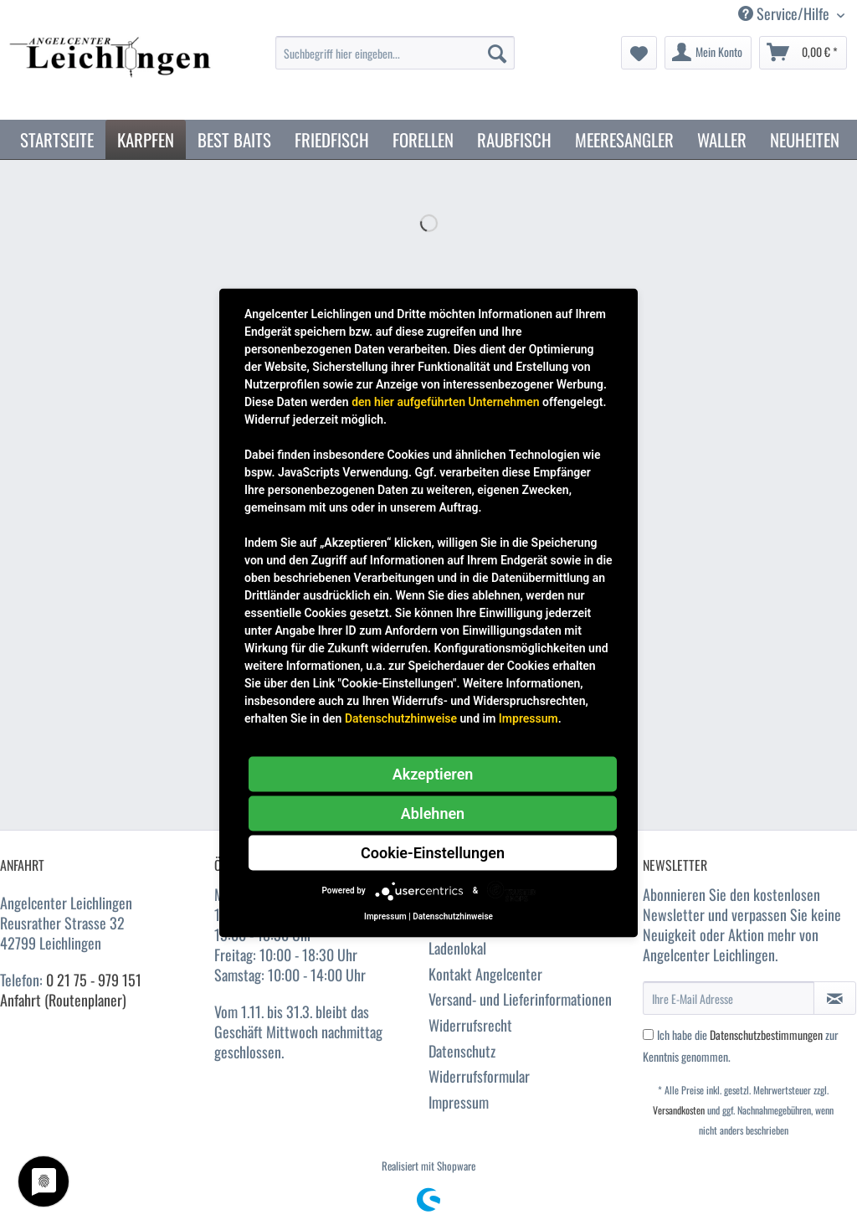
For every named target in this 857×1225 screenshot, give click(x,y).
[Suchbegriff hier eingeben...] (395, 52)
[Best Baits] (234, 139)
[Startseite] (56, 139)
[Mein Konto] (708, 52)
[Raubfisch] (514, 139)
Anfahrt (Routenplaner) (63, 1000)
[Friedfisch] (332, 139)
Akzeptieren (433, 773)
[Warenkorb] (803, 52)
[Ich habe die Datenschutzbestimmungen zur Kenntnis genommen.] (648, 1034)
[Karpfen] (145, 139)
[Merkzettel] (639, 52)
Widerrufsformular (479, 1076)
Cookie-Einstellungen (433, 852)
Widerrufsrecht (470, 1025)
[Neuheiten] (804, 139)
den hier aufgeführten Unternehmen (445, 401)
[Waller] (721, 139)
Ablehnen (432, 812)
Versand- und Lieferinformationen (520, 999)
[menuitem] (395, 61)
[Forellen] (423, 139)
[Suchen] (497, 52)
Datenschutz (461, 1051)
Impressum (458, 1102)
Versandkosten (679, 1110)
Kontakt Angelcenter (485, 974)
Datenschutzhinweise (401, 717)
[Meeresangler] (624, 139)
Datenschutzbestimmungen (766, 1034)
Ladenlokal (457, 948)
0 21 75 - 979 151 (93, 980)
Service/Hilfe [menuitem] (785, 13)
